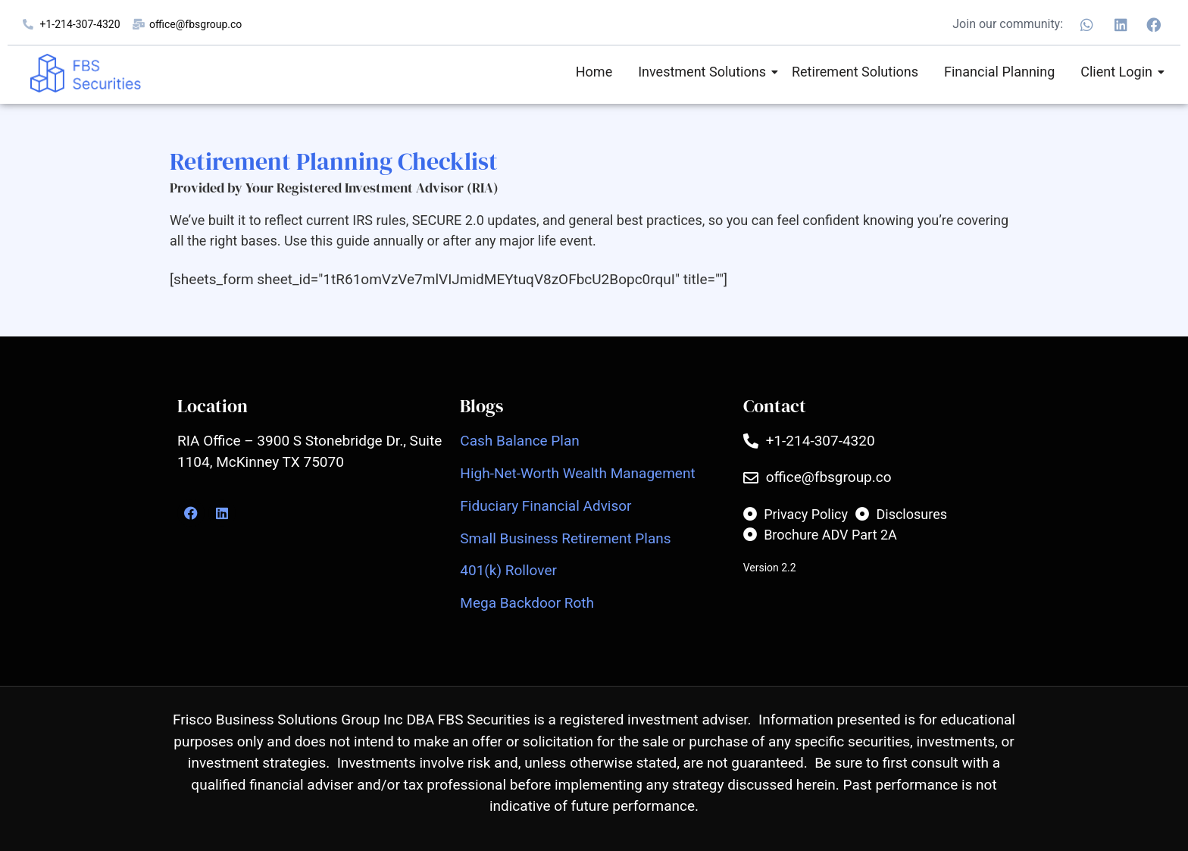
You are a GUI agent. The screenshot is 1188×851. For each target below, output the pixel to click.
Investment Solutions (704, 72)
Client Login (1119, 72)
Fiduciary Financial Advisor (545, 506)
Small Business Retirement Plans (565, 538)
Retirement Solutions (855, 72)
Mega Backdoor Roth (527, 603)
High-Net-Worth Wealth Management (577, 473)
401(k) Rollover (508, 570)
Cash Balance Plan (519, 440)
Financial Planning (999, 72)
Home (594, 72)
